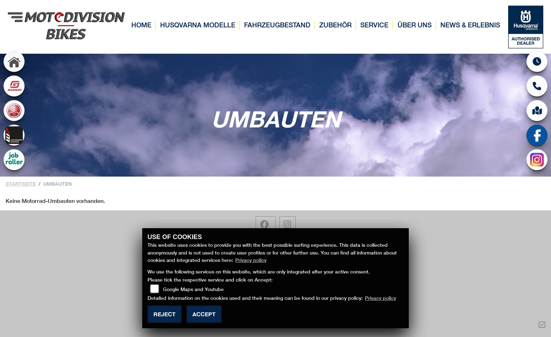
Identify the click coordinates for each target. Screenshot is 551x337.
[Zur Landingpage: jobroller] (14, 159)
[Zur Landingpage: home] (14, 61)
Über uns (415, 25)
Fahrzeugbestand (277, 25)
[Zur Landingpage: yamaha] (14, 110)
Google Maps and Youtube (193, 289)
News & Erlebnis (470, 25)
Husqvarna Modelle (197, 25)
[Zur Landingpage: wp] (14, 135)
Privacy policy (251, 260)
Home (141, 25)
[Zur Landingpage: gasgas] (14, 86)
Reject (164, 314)
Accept (204, 314)
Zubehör (335, 25)
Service (374, 25)
